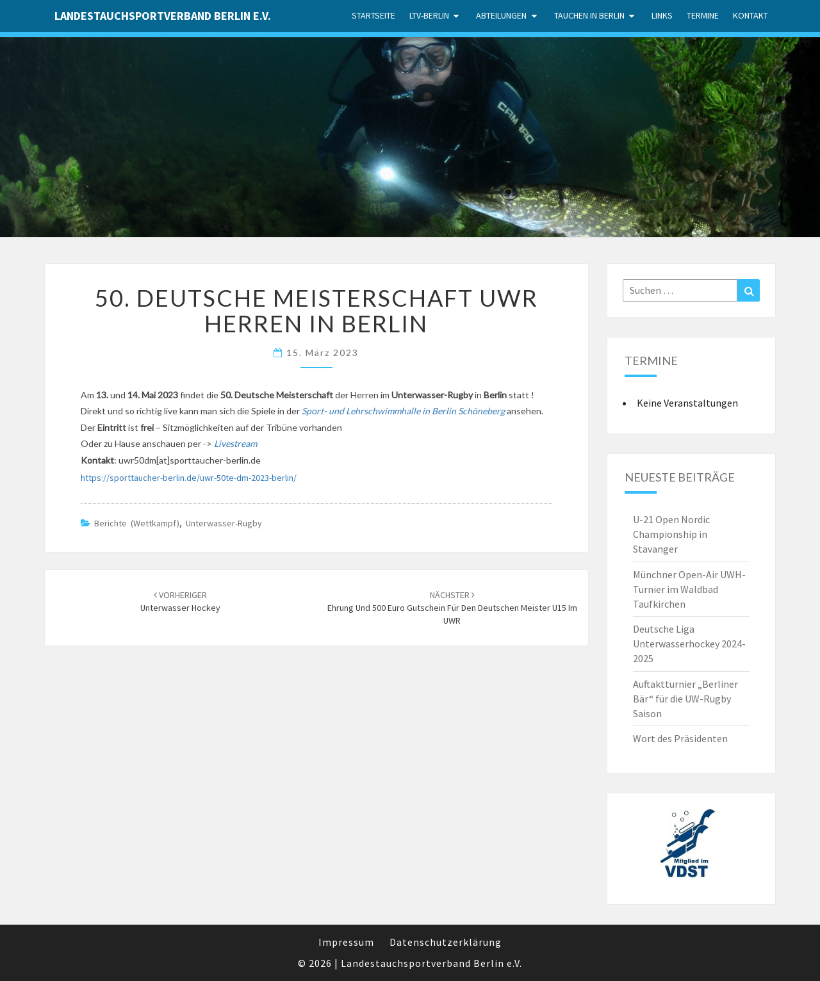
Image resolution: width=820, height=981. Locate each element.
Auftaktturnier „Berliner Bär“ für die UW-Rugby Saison (685, 698)
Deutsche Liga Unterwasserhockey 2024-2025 (689, 643)
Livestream (235, 443)
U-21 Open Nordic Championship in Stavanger (671, 534)
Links (662, 15)
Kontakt (750, 15)
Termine (703, 15)
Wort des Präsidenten (680, 738)
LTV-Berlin (429, 15)
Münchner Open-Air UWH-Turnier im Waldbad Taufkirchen (689, 589)
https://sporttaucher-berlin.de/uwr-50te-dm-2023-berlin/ (189, 477)
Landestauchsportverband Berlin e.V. (162, 15)
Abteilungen (501, 15)
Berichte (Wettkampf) (136, 523)
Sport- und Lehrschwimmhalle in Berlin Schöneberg (403, 410)
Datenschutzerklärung (446, 942)
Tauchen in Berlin (589, 15)
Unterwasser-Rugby (224, 523)
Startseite (373, 15)
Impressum (346, 942)
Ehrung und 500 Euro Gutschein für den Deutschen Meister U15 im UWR (452, 607)
